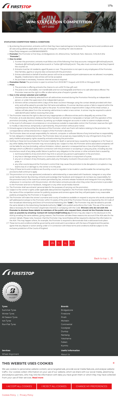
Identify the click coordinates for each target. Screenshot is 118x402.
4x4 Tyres (6, 321)
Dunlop (64, 331)
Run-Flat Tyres (9, 324)
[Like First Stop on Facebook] (52, 243)
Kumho (64, 345)
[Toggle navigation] (110, 5)
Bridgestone (67, 310)
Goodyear (65, 328)
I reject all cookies (53, 386)
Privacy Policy (26, 395)
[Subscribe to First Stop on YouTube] (72, 243)
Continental (66, 324)
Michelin (65, 321)
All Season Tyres (9, 317)
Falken (64, 342)
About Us (65, 354)
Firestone (65, 313)
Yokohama (66, 338)
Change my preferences (91, 386)
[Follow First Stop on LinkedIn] (65, 243)
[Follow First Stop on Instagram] (46, 243)
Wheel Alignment (10, 354)
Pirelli (63, 317)
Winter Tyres (8, 313)
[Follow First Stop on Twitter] (59, 243)
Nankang (65, 335)
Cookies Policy (9, 395)
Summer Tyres (9, 310)
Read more (37, 377)
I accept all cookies (19, 386)
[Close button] (114, 365)
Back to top (103, 258)
